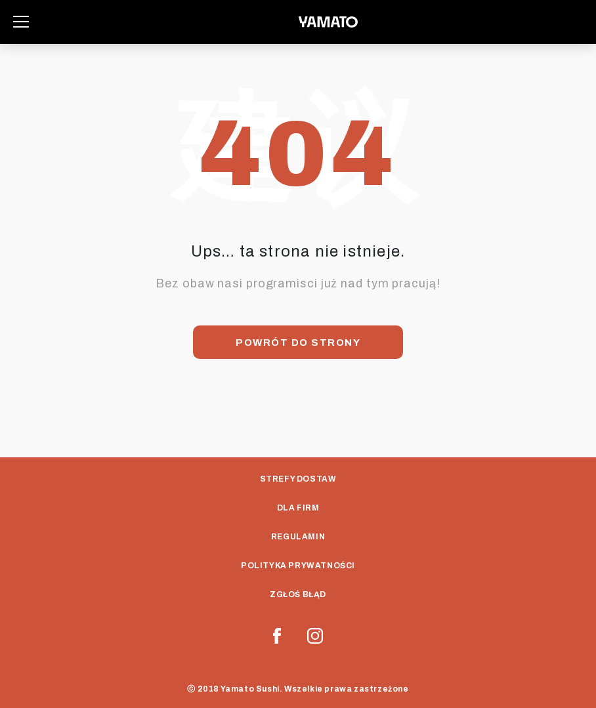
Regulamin (298, 536)
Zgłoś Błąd (298, 594)
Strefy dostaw (298, 479)
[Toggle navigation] (21, 22)
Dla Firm (298, 507)
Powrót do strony (298, 342)
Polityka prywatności (298, 565)
